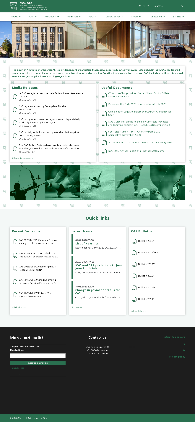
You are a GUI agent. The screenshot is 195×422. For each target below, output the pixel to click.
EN (140, 6)
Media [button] (136, 16)
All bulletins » (138, 311)
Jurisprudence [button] (114, 16)
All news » (77, 307)
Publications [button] (157, 16)
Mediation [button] (74, 16)
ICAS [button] (33, 16)
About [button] (16, 16)
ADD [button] (93, 16)
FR (144, 6)
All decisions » (19, 307)
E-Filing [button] (178, 16)
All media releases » (22, 158)
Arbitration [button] (52, 16)
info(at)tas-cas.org (174, 337)
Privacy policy (177, 356)
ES (148, 6)
